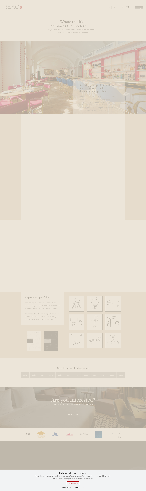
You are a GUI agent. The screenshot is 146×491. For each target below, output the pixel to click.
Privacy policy (67, 487)
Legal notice (79, 487)
